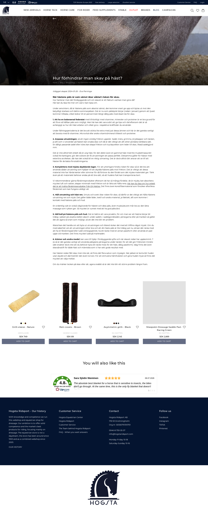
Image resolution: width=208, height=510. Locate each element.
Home (55, 82)
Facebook (163, 417)
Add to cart (23, 341)
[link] (104, 384)
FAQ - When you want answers (73, 432)
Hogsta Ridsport (66, 421)
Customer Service (183, 2)
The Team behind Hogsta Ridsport (74, 428)
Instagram (164, 421)
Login (202, 2)
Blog (61, 82)
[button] (24, 2)
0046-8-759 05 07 (117, 430)
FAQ (195, 2)
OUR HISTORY (15, 447)
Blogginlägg (70, 82)
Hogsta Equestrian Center (71, 417)
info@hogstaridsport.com (121, 434)
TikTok (162, 425)
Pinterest (163, 428)
